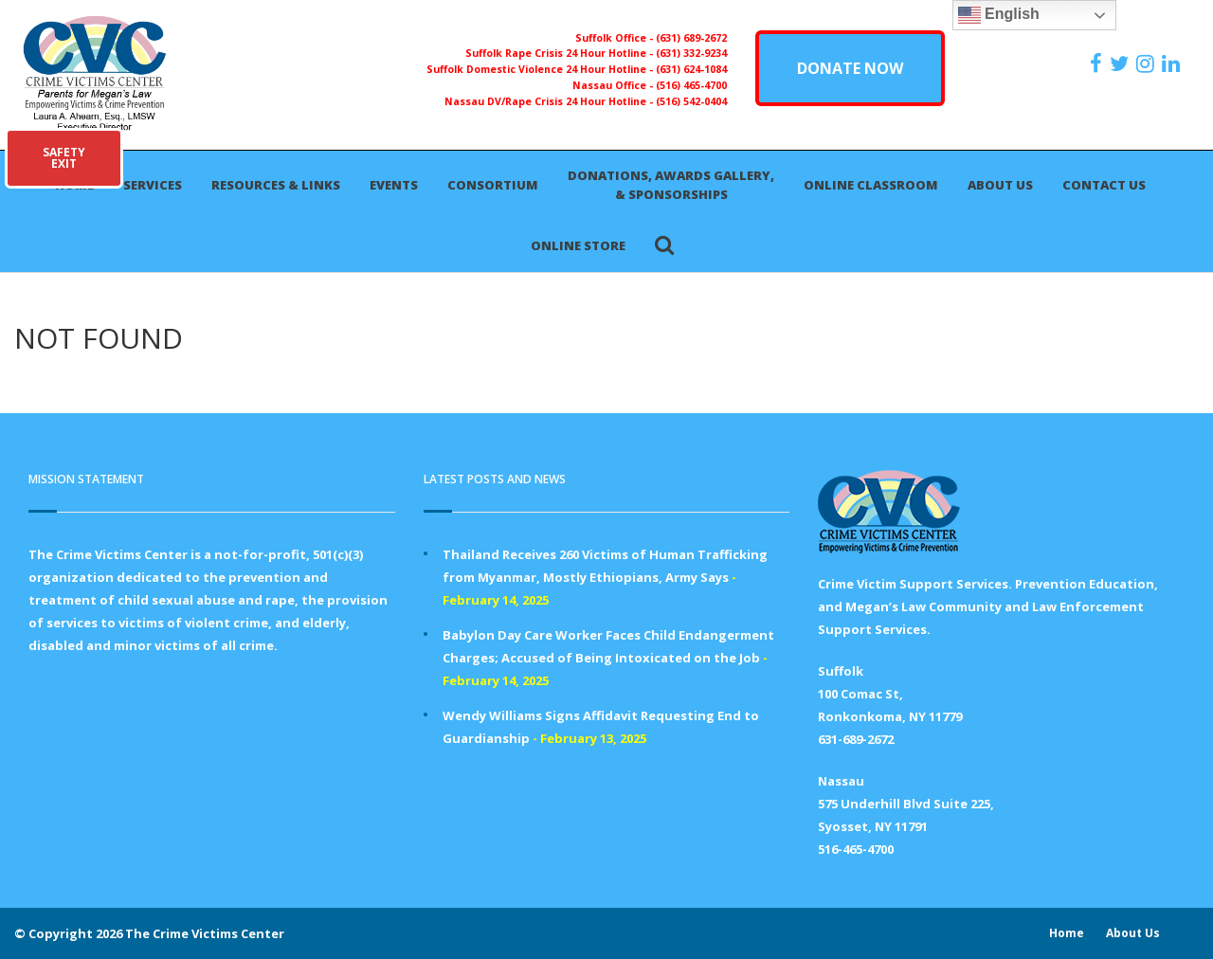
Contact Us (1104, 184)
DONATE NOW (850, 68)
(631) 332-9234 (691, 53)
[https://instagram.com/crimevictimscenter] (1147, 63)
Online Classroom (871, 184)
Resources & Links (275, 184)
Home (1066, 933)
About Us (1000, 184)
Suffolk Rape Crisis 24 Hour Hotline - (560, 53)
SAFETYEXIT (64, 158)
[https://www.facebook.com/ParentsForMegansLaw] (1098, 63)
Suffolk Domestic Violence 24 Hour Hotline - (541, 69)
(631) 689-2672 (691, 38)
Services (152, 184)
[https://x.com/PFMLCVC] (1121, 63)
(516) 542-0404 (691, 101)
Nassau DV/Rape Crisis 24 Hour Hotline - (550, 101)
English (999, 15)
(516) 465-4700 (691, 85)
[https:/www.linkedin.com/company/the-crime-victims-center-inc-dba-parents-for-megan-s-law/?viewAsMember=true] (1173, 63)
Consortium (492, 184)
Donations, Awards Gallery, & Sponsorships (671, 185)
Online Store (578, 245)
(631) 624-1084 (691, 69)
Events (394, 184)
